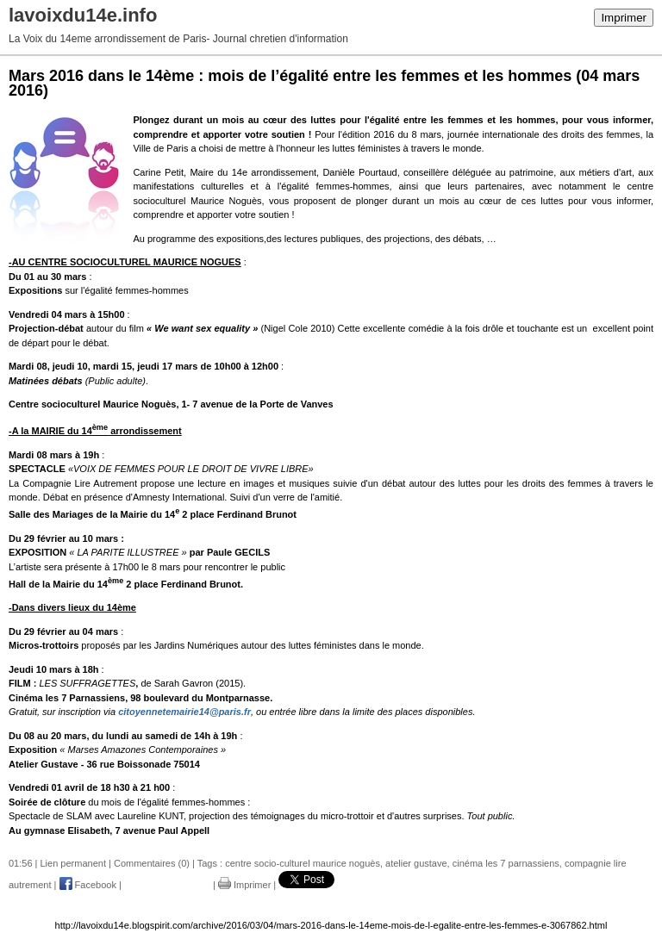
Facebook (87, 885)
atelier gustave (416, 863)
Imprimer (623, 17)
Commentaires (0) (152, 863)
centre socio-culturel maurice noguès (302, 863)
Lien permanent (73, 863)
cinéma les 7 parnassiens (506, 863)
